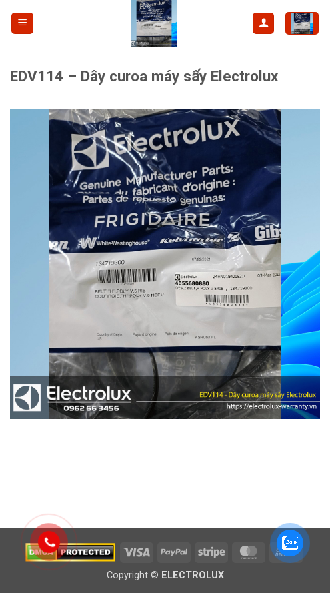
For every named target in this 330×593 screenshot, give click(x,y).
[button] (22, 24)
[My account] (263, 24)
